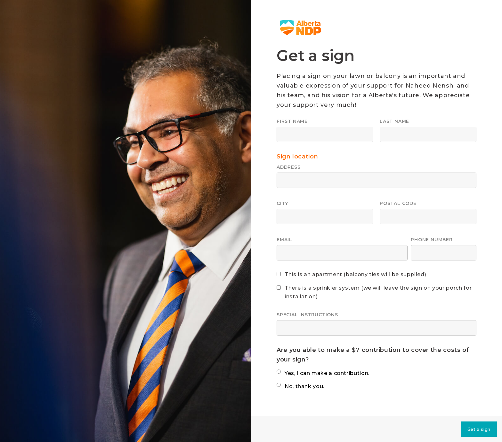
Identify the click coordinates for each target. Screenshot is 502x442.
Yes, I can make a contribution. (327, 373)
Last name (394, 121)
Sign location (297, 156)
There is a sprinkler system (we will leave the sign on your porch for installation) (378, 292)
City (282, 203)
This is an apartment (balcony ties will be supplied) (355, 274)
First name (292, 121)
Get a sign (478, 429)
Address (289, 167)
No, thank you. (304, 386)
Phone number (431, 239)
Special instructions (307, 315)
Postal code (398, 203)
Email (284, 239)
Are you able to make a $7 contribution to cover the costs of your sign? (373, 354)
